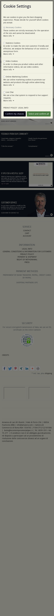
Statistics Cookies (13, 43)
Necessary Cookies (13, 27)
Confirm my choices (14, 114)
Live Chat (10, 92)
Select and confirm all (39, 114)
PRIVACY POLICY (10, 108)
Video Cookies (12, 61)
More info (8, 36)
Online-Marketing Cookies (17, 77)
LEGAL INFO (23, 108)
